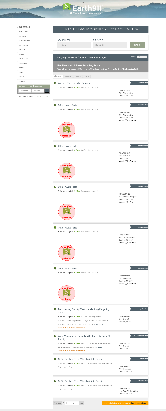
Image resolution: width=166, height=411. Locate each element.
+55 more (98, 347)
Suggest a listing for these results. (125, 403)
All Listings (57, 76)
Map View (68, 76)
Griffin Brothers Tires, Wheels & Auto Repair (80, 359)
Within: (138, 56)
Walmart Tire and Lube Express (74, 83)
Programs (78, 76)
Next (81, 403)
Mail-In (87, 76)
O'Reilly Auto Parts (67, 105)
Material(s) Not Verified (127, 120)
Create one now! (42, 96)
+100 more (98, 324)
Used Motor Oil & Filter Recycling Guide (123, 69)
